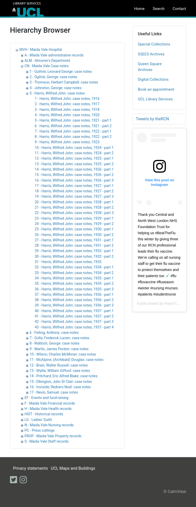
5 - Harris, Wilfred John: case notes (57, 93)
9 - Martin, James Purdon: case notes (59, 349)
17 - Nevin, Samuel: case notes (54, 392)
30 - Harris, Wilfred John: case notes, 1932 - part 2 (74, 256)
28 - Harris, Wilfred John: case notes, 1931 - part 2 (74, 245)
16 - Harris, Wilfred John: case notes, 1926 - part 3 (74, 180)
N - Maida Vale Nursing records (49, 425)
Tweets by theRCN (152, 118)
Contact (179, 8)
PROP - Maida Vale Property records (52, 436)
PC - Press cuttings (39, 430)
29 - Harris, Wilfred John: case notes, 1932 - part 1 (74, 251)
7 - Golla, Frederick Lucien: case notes (59, 338)
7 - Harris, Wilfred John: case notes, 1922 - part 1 (73, 131)
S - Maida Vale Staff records (46, 441)
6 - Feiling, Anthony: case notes (54, 333)
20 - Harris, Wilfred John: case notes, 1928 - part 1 (74, 202)
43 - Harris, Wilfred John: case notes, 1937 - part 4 (74, 327)
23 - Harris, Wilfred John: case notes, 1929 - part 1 (74, 218)
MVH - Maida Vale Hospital (40, 50)
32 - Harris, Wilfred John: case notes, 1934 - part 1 (74, 267)
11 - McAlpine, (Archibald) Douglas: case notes (66, 360)
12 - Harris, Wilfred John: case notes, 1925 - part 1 (74, 158)
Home (139, 8)
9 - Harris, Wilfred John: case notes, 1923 (67, 142)
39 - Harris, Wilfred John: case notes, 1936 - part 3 (74, 305)
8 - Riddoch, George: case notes (54, 343)
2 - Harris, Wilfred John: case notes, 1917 (67, 104)
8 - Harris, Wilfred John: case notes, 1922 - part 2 (73, 137)
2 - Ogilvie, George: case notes (53, 77)
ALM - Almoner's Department (47, 60)
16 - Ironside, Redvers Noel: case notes (60, 387)
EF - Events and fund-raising (46, 398)
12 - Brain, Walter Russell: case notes (59, 365)
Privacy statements (30, 468)
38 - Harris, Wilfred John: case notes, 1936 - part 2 (74, 300)
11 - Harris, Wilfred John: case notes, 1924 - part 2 (74, 153)
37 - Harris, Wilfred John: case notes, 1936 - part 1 (74, 294)
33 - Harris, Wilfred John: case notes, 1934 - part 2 (74, 273)
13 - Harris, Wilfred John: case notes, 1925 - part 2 (74, 164)
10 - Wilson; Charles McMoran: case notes (63, 354)
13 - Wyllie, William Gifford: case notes (60, 371)
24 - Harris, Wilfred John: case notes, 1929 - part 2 (74, 224)
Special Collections (154, 44)
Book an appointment (156, 89)
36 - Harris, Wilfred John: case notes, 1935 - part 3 (74, 289)
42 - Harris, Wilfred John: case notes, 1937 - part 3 (74, 322)
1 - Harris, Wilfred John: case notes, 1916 (67, 99)
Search (158, 8)
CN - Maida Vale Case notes (46, 66)
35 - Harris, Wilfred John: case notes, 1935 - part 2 (74, 283)
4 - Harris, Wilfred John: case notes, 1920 (67, 115)
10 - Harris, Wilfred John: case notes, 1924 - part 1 (74, 148)
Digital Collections (153, 79)
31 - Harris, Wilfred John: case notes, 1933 (68, 262)
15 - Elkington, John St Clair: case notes (61, 382)
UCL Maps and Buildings (73, 468)
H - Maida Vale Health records (48, 409)
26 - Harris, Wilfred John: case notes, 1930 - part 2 (74, 235)
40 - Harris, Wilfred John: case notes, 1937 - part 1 (74, 311)
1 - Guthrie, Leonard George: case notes (61, 71)
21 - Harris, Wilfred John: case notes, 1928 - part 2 (74, 207)
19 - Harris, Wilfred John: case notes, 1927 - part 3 (74, 196)
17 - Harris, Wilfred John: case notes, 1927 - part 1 (74, 186)
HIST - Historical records (43, 414)
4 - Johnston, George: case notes (55, 88)
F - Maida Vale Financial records (49, 403)
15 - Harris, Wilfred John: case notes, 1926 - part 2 (74, 175)
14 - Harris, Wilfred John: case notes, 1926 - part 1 (74, 169)
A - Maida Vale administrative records (54, 55)
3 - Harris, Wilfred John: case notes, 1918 (67, 110)
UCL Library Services (155, 99)
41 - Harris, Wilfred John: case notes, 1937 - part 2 (74, 316)
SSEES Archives (151, 54)
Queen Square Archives (150, 67)
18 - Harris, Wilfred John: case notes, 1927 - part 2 (74, 191)
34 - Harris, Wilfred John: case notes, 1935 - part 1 (74, 278)
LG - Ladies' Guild (38, 420)
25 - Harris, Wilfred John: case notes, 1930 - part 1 (74, 229)
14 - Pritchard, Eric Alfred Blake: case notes (63, 376)
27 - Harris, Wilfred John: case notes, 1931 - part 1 (74, 240)
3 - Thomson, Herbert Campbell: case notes (64, 82)
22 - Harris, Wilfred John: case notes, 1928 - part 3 (74, 213)
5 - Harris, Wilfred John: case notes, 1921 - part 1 (73, 120)
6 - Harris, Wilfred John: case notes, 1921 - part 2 (73, 126)
